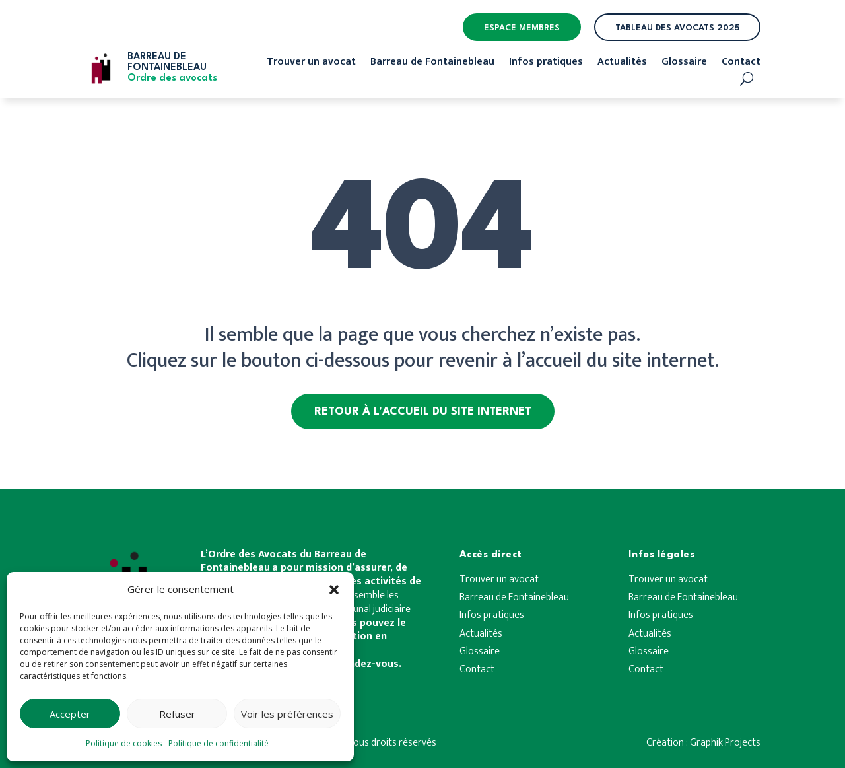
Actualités (622, 64)
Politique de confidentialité (218, 743)
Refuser (177, 713)
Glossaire (684, 64)
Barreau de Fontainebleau (432, 64)
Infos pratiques (546, 64)
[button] (334, 589)
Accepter (70, 713)
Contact (741, 64)
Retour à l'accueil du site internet (422, 411)
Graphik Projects (725, 742)
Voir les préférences (287, 713)
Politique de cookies (124, 743)
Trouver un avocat (311, 64)
